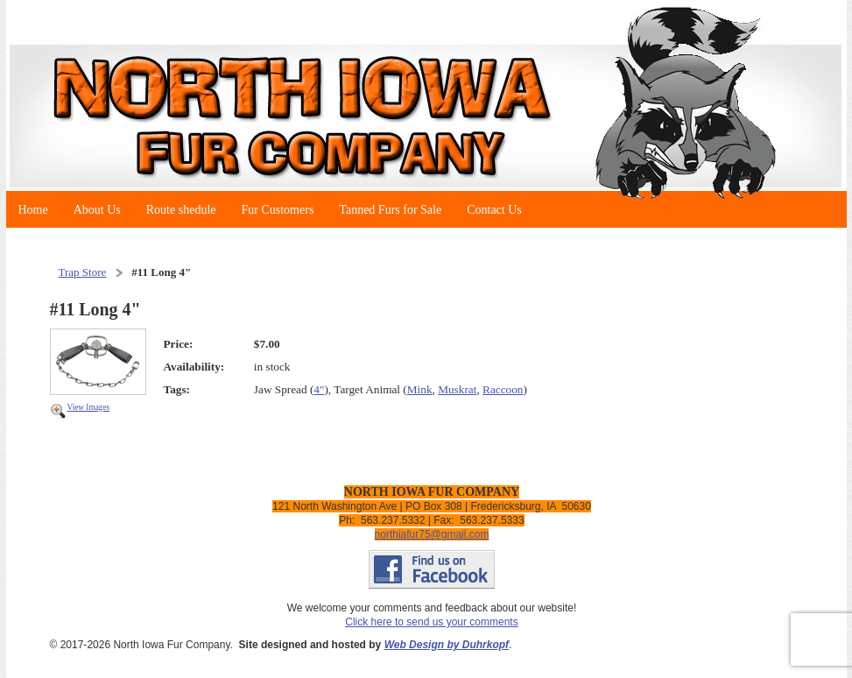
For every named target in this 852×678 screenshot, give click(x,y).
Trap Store (83, 272)
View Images (88, 407)
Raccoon (502, 389)
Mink (420, 389)
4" (318, 389)
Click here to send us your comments (431, 622)
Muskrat (457, 389)
